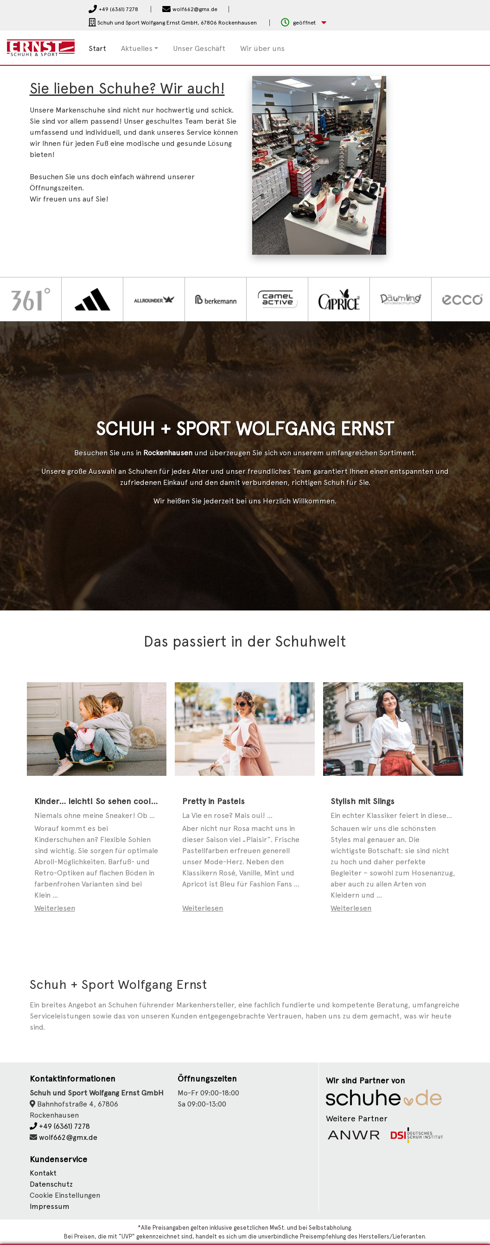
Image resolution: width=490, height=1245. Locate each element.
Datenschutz (51, 1184)
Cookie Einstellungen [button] (65, 1195)
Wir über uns (262, 48)
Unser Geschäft (199, 48)
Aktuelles (137, 48)
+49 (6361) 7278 (60, 1126)
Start (97, 48)
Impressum (50, 1206)
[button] (303, 23)
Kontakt (43, 1173)
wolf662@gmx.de (68, 1137)
